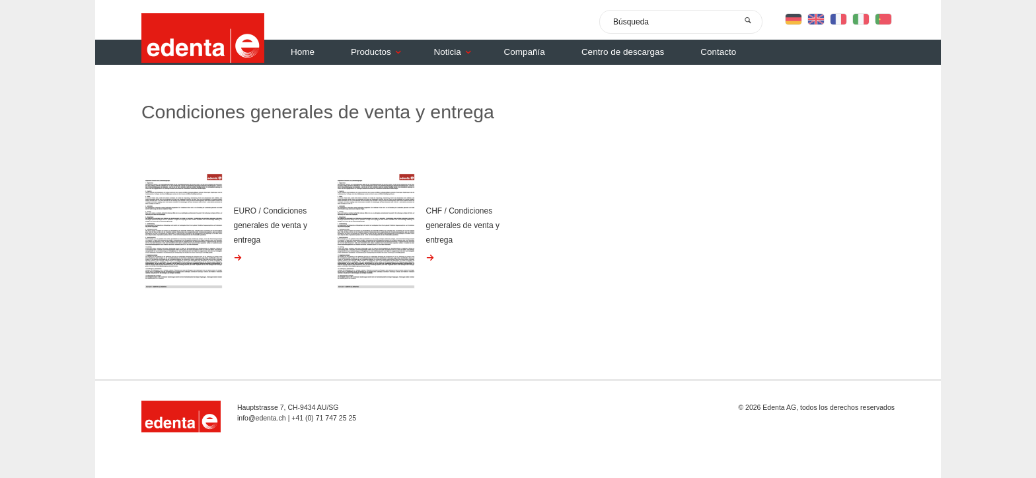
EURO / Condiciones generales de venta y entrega (270, 225)
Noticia (456, 52)
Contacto (718, 52)
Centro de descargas (622, 52)
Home (302, 52)
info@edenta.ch (261, 418)
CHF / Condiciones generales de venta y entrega (463, 225)
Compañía (524, 52)
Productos (379, 52)
